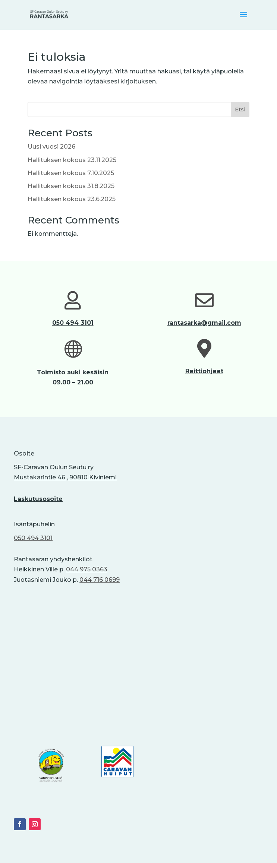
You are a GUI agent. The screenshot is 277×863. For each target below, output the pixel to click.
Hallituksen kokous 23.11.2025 (72, 160)
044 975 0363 (86, 569)
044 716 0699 (99, 579)
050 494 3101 (73, 322)
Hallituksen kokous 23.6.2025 (72, 199)
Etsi (240, 109)
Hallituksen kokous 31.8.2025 (71, 186)
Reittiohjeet (204, 371)
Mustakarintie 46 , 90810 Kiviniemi (65, 477)
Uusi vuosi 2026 (51, 146)
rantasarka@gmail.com (204, 322)
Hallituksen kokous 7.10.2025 (71, 173)
